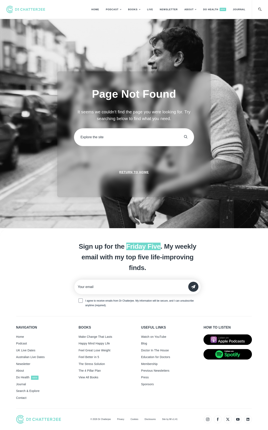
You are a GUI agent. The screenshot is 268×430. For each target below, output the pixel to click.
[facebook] (218, 419)
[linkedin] (248, 419)
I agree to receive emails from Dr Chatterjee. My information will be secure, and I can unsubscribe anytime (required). (139, 303)
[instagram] (208, 419)
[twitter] (228, 419)
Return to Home (134, 172)
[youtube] (238, 419)
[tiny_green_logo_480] (25, 9)
